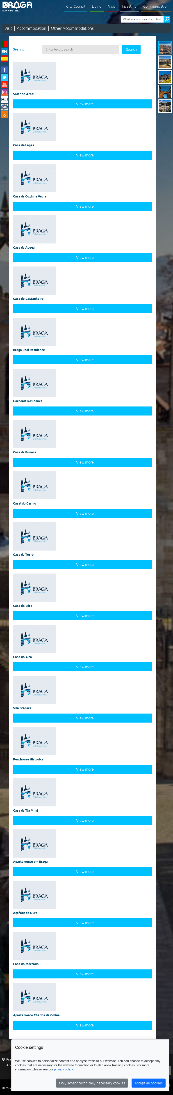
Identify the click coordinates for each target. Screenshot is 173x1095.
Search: (18, 49)
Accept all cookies (148, 1083)
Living (96, 6)
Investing (129, 6)
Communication (155, 6)
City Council (75, 6)
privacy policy (63, 1069)
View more (85, 104)
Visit (111, 6)
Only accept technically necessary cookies (92, 1083)
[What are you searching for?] (142, 19)
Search (131, 49)
